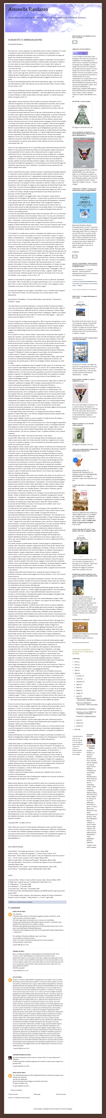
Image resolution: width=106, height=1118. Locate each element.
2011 (76, 665)
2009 (76, 670)
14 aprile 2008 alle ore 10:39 (21, 1066)
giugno (78, 690)
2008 (76, 673)
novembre (79, 676)
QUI (73, 480)
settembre (79, 681)
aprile (78, 696)
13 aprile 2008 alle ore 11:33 (21, 1048)
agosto (78, 684)
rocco (14, 977)
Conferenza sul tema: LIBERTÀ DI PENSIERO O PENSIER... (86, 713)
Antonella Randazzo (28, 9)
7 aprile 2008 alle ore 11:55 (20, 970)
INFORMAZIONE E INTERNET (85, 709)
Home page (37, 1094)
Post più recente (13, 1094)
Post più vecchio (61, 1094)
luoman (57, 1109)
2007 (76, 729)
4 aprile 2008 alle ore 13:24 (20, 945)
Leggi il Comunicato (87, 638)
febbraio (78, 723)
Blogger (70, 1109)
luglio (78, 687)
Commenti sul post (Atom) (22, 1097)
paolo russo (16, 911)
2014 (76, 662)
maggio (78, 693)
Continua (85, 374)
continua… (75, 419)
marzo (78, 720)
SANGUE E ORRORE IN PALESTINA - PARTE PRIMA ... (86, 699)
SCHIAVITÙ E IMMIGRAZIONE (86, 716)
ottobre (78, 679)
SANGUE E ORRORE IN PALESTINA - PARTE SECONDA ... (87, 704)
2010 (76, 667)
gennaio (78, 726)
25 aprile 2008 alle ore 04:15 (21, 1086)
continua (79, 247)
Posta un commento (16, 1090)
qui (73, 96)
